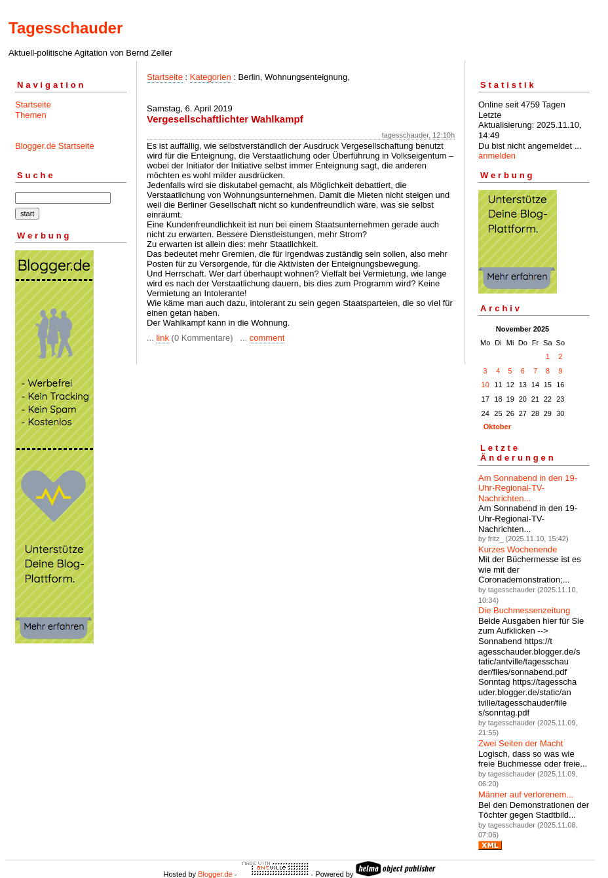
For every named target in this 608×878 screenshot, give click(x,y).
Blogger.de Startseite (54, 146)
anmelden (497, 156)
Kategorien (210, 77)
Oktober (497, 426)
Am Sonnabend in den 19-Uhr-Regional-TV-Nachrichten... (527, 488)
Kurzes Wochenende (517, 549)
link (162, 338)
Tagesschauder (66, 28)
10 (485, 385)
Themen (31, 115)
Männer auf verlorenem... (525, 794)
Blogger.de (215, 874)
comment (267, 338)
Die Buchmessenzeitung (524, 610)
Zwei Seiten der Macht (520, 743)
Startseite (33, 104)
